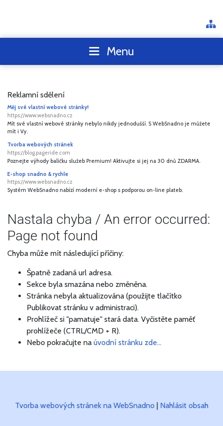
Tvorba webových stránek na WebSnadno (85, 405)
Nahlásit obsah (184, 405)
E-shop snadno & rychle (111, 179)
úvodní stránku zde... (127, 342)
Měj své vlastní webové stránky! (111, 112)
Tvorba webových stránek (111, 149)
